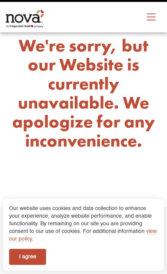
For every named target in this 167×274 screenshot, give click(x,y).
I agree (27, 257)
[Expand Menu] (151, 17)
